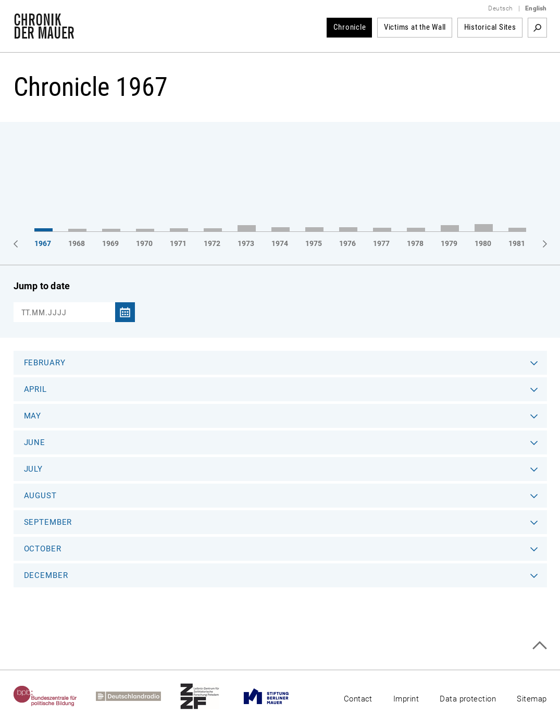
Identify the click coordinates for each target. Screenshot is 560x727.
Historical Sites (490, 27)
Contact (358, 699)
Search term (537, 28)
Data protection (468, 699)
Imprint (406, 699)
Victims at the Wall (415, 27)
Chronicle (349, 27)
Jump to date (42, 285)
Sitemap (531, 699)
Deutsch (500, 8)
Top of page (539, 645)
